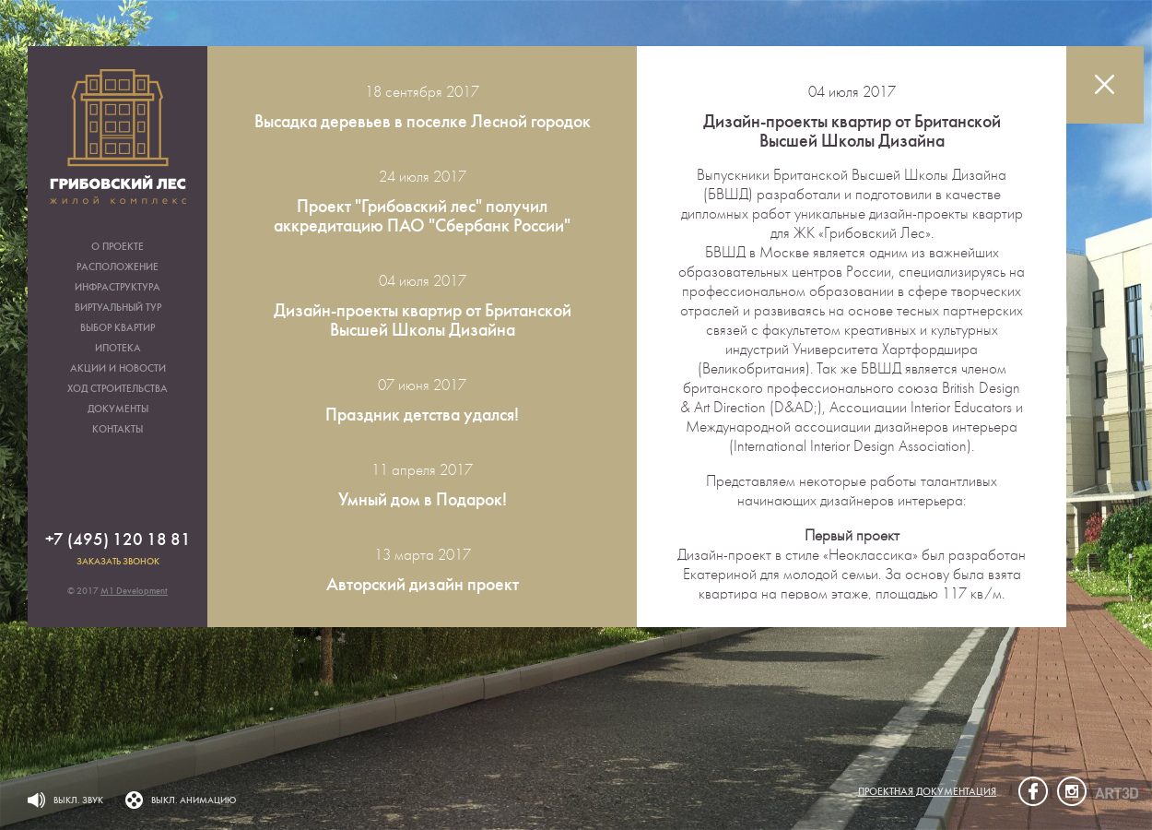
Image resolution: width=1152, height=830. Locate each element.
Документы (118, 409)
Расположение (117, 267)
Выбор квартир (117, 328)
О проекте (117, 247)
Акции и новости (118, 368)
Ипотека (118, 348)
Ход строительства (117, 389)
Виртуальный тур (118, 308)
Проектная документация (927, 792)
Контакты (117, 429)
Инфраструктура (117, 287)
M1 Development (134, 591)
